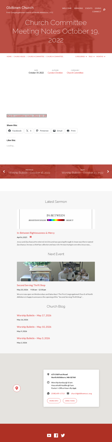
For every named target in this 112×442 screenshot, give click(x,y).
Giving (98, 8)
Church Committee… (55, 56)
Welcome (67, 8)
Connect (96, 12)
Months (100, 56)
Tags (92, 56)
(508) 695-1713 (57, 393)
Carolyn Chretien (55, 72)
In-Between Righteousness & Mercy (36, 232)
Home (9, 56)
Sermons (78, 8)
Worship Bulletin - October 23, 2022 (82, 172)
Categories (81, 56)
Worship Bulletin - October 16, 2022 (29, 172)
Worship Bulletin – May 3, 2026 (33, 338)
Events (88, 8)
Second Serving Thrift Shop (31, 285)
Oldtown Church (29, 10)
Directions (70, 401)
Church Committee (36, 56)
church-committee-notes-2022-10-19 (26, 115)
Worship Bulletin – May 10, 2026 (34, 326)
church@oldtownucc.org (81, 393)
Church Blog (19, 56)
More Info (53, 401)
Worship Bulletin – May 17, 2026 (34, 315)
